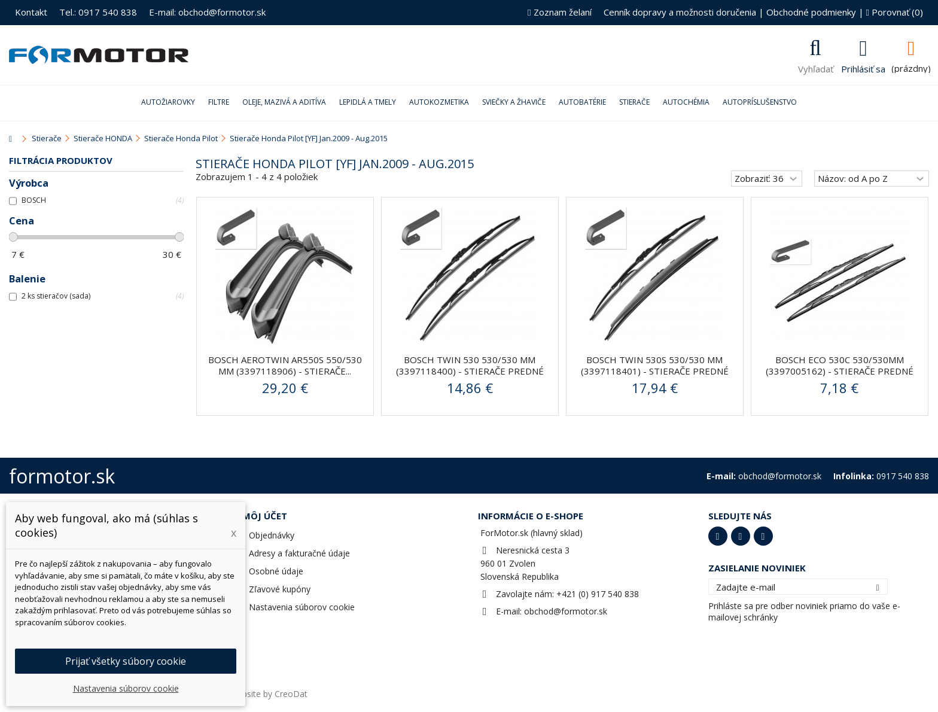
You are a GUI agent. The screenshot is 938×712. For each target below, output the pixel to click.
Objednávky (271, 535)
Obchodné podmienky (811, 12)
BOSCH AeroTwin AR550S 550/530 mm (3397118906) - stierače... (285, 365)
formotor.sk (62, 476)
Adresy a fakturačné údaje (299, 553)
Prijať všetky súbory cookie (125, 661)
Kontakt (31, 12)
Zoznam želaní (559, 12)
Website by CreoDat (268, 693)
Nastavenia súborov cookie (302, 607)
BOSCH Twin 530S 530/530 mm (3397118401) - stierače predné (655, 365)
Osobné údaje (276, 571)
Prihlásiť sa (863, 67)
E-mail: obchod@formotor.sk (207, 12)
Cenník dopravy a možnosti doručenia (680, 12)
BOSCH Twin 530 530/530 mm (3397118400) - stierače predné (470, 365)
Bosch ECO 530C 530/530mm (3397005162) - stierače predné (839, 365)
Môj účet (264, 516)
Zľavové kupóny (279, 589)
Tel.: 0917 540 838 (98, 12)
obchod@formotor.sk (565, 611)
